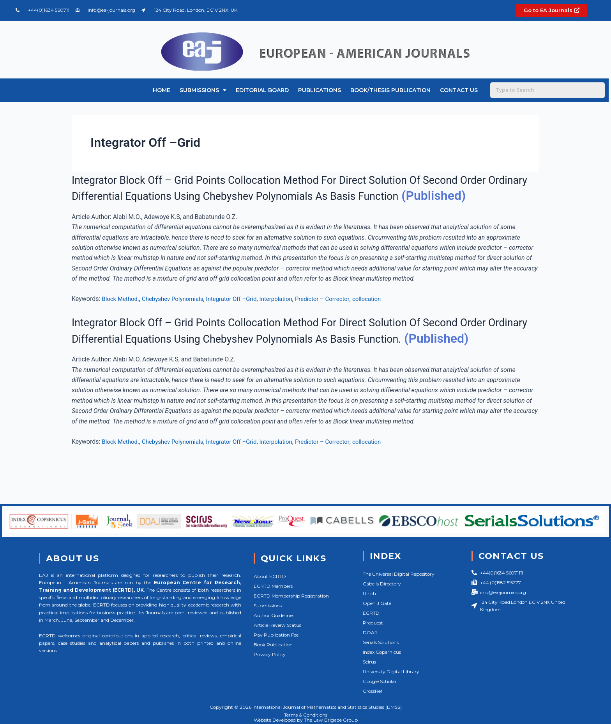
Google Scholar (380, 681)
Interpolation (287, 315)
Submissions (203, 90)
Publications (319, 90)
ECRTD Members (273, 586)
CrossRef (372, 691)
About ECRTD (270, 576)
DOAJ (370, 632)
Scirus (369, 662)
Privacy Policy (270, 654)
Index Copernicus (382, 652)
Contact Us (459, 90)
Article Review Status (277, 625)
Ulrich (369, 593)
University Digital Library (391, 671)
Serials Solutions (381, 642)
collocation (384, 315)
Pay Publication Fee (276, 635)
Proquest (373, 623)
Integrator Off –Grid (240, 315)
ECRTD (371, 613)
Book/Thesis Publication (390, 90)
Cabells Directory (382, 584)
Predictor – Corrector (337, 315)
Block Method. (121, 315)
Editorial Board (262, 90)
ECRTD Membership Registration (291, 596)
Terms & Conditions (305, 715)
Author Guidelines (274, 615)
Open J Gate (377, 603)
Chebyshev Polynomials (177, 315)
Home (161, 90)
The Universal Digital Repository (398, 574)
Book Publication (273, 645)
